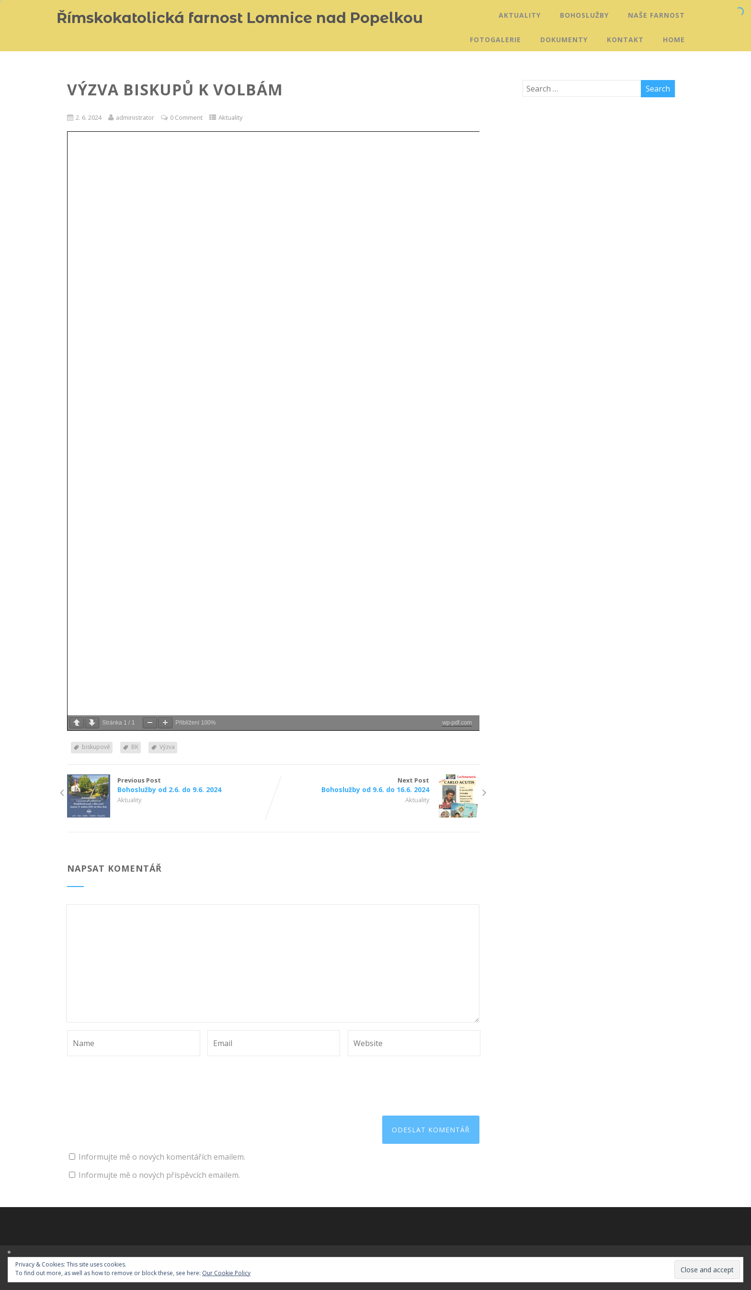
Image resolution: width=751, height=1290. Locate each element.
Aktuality (520, 15)
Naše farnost (656, 15)
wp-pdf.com (457, 722)
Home (674, 39)
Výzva (167, 747)
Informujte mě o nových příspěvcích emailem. (159, 1175)
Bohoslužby (584, 15)
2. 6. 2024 (89, 117)
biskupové (96, 747)
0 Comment (186, 117)
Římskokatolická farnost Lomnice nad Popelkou (240, 18)
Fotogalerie (495, 39)
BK (134, 747)
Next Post (376, 785)
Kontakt (625, 39)
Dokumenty (564, 39)
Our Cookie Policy (226, 1273)
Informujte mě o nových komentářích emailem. (162, 1157)
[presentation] (140, 1079)
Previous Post (170, 785)
